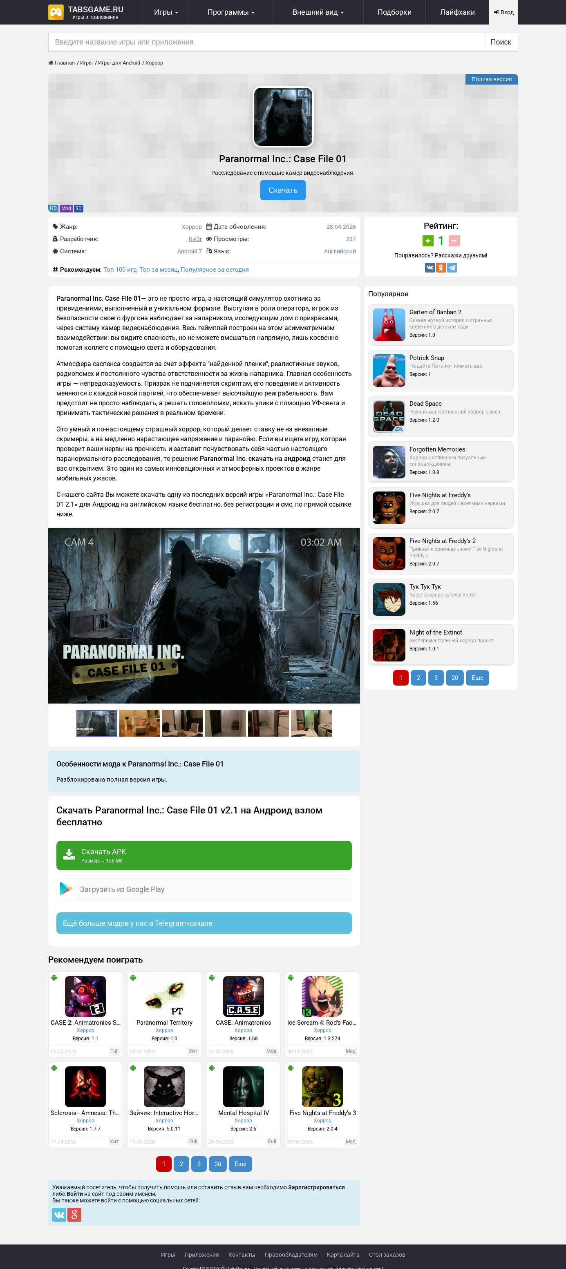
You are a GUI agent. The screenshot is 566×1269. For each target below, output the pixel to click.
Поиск (501, 42)
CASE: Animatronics (243, 1022)
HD (53, 208)
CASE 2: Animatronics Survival (87, 1022)
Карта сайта (343, 1254)
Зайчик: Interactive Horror (165, 1113)
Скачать (283, 190)
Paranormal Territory (164, 1022)
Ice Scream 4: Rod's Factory (323, 1022)
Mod (66, 208)
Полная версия (492, 79)
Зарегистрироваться (316, 1187)
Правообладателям (291, 1254)
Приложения (202, 1254)
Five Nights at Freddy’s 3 (323, 1113)
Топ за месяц (158, 269)
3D (79, 208)
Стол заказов (387, 1254)
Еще (240, 1164)
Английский (340, 251)
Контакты (241, 1254)
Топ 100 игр (119, 269)
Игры (168, 1254)
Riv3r (195, 239)
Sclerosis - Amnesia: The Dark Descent (87, 1113)
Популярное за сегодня (215, 269)
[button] (352, 535)
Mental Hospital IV (243, 1113)
